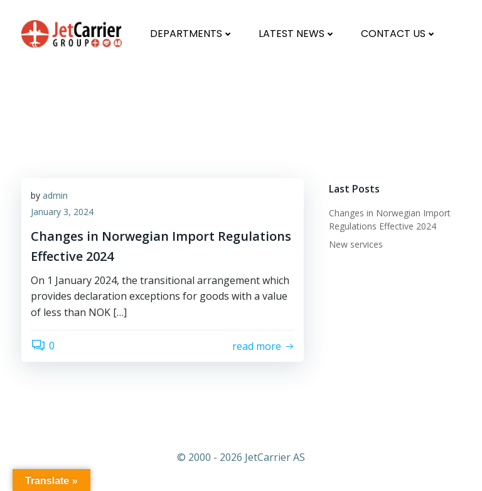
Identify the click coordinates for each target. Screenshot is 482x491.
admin (55, 195)
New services (356, 244)
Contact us (399, 33)
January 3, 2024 (62, 212)
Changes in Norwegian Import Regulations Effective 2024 (186, 92)
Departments (191, 33)
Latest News (297, 33)
